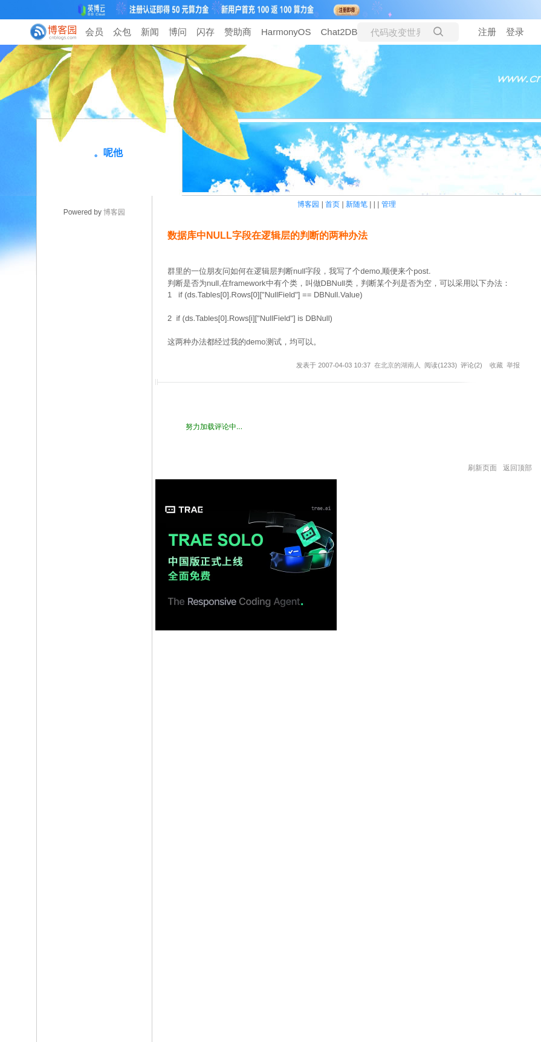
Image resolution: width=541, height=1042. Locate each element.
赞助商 (237, 32)
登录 (515, 32)
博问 (178, 32)
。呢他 (108, 152)
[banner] (48, 32)
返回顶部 (517, 468)
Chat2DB (339, 32)
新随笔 (357, 204)
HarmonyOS (286, 32)
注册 (487, 32)
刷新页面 (482, 468)
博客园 (114, 212)
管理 (388, 204)
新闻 (150, 32)
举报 (513, 365)
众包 (122, 32)
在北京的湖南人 (397, 365)
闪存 (205, 32)
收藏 (496, 365)
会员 (94, 32)
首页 (332, 204)
